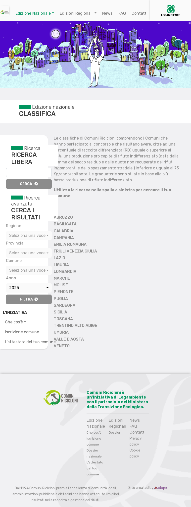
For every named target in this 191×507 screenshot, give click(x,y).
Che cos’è (94, 432)
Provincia (14, 243)
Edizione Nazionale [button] (33, 13)
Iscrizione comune (22, 332)
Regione (13, 225)
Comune (14, 260)
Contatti (139, 13)
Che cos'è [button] (14, 322)
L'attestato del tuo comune (30, 342)
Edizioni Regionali (77, 13)
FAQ (122, 13)
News (107, 13)
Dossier (114, 432)
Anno (11, 278)
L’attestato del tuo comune (95, 468)
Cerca (29, 184)
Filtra (29, 299)
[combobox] (29, 235)
